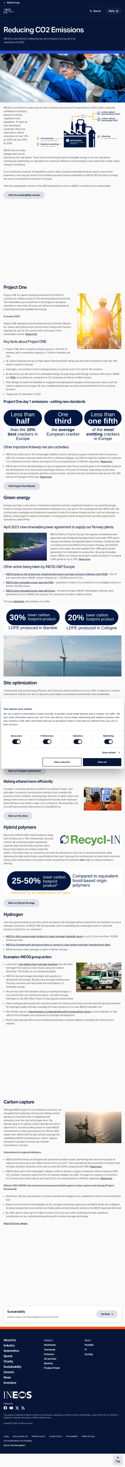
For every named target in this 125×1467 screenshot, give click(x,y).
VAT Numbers (72, 1436)
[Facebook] (5, 1408)
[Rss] (23, 1408)
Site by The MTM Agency (14, 1445)
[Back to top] (118, 1460)
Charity (8, 1361)
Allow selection (62, 762)
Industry (9, 1345)
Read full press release (15, 1223)
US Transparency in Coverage (18, 1441)
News (7, 1377)
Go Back (105, 1314)
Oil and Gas (50, 1358)
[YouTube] (11, 1408)
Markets (48, 1363)
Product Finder (52, 1368)
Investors (10, 1382)
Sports (8, 1356)
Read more (84, 559)
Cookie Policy (55, 1436)
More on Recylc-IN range (21, 903)
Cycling (89, 1354)
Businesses (50, 1344)
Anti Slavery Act (20, 1436)
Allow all (102, 762)
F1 (86, 1349)
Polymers (49, 1354)
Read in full (31, 334)
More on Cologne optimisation (24, 770)
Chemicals (49, 1349)
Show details (109, 752)
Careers (9, 1372)
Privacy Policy (39, 1436)
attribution (18, 601)
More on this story (18, 815)
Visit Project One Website (21, 486)
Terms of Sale (88, 1436)
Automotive (11, 1350)
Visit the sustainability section (24, 195)
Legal (6, 1436)
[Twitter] (17, 1408)
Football (89, 1344)
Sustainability (12, 1366)
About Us (10, 1340)
